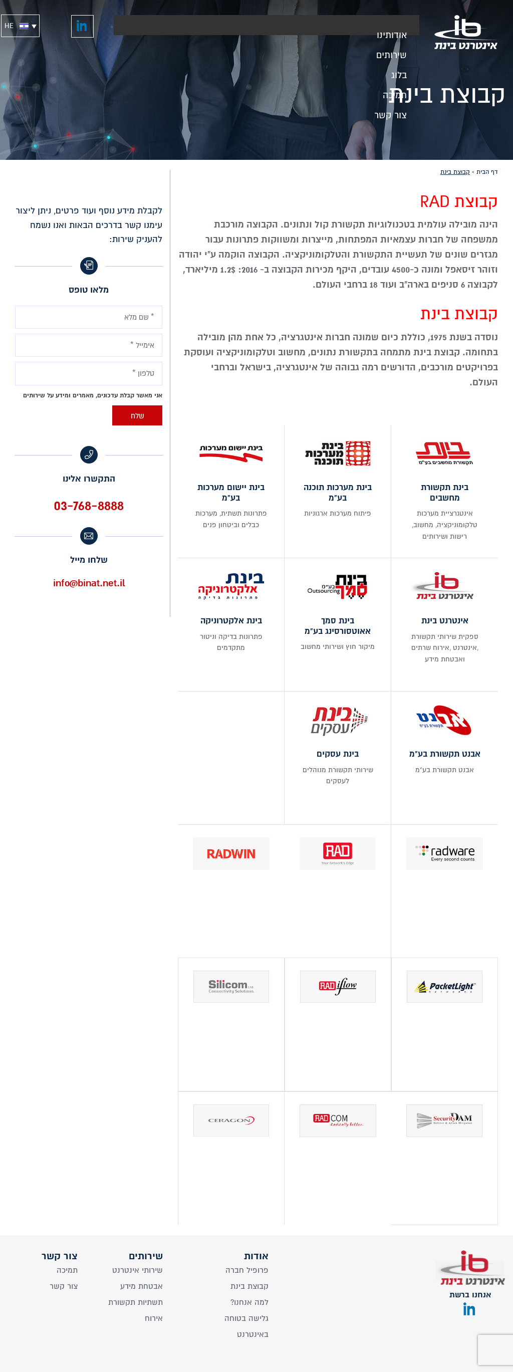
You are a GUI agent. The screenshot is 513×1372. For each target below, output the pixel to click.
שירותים (391, 52)
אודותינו (392, 32)
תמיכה (395, 92)
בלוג (399, 72)
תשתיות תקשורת (135, 1302)
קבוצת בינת (249, 1286)
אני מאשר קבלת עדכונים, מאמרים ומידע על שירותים (92, 395)
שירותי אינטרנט (137, 1270)
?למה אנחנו (249, 1302)
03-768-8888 (89, 506)
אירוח (154, 1318)
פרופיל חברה (247, 1270)
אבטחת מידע (141, 1286)
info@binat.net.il (89, 583)
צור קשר (390, 112)
